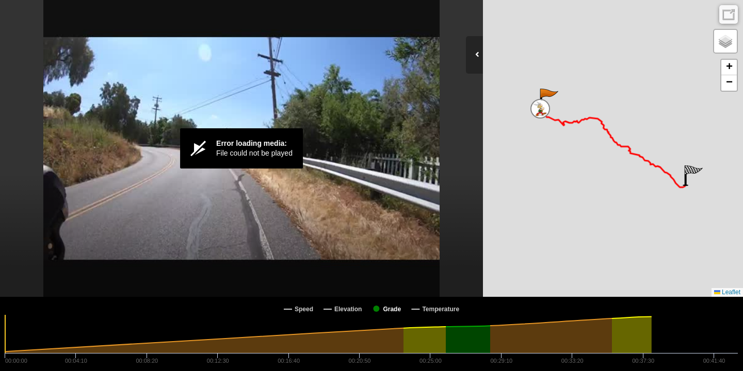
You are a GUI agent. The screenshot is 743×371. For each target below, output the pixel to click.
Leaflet (727, 292)
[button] (548, 99)
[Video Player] (241, 148)
